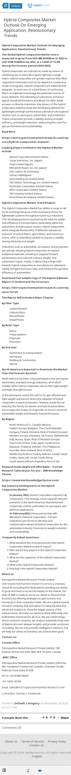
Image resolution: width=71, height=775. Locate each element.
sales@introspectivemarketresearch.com (36, 687)
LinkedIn (8, 693)
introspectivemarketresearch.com (26, 583)
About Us (11, 741)
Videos (15, 6)
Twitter (21, 693)
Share (63, 718)
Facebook (34, 693)
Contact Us (36, 745)
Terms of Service (32, 741)
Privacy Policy (57, 741)
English (37, 756)
